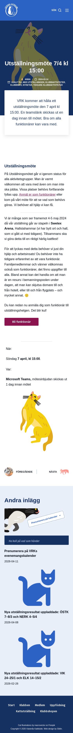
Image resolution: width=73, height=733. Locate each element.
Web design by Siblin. (53, 729)
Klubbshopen (48, 711)
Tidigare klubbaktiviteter (48, 85)
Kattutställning (25, 711)
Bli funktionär (21, 322)
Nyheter (27, 85)
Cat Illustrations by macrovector (31, 725)
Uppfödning (57, 705)
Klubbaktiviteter (55, 82)
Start (11, 705)
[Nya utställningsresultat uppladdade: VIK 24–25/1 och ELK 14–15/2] (36, 649)
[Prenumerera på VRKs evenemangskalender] (36, 526)
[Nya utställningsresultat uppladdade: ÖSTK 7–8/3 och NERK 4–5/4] (36, 588)
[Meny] (67, 10)
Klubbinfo (16, 85)
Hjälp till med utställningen (27, 82)
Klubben (24, 705)
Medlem (40, 705)
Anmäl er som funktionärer (37, 194)
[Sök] (56, 10)
